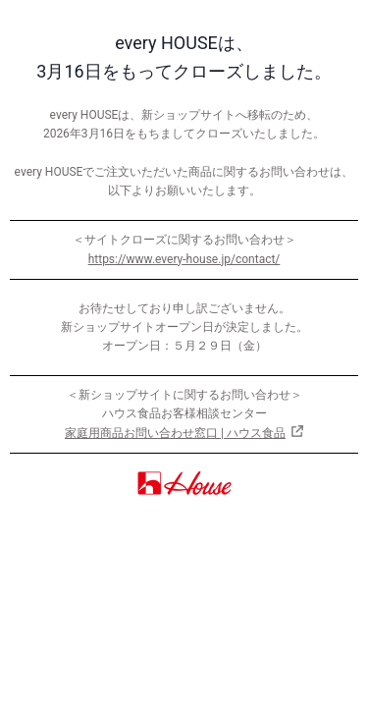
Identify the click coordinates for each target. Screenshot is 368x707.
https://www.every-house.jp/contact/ (184, 259)
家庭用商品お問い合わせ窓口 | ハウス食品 (175, 433)
